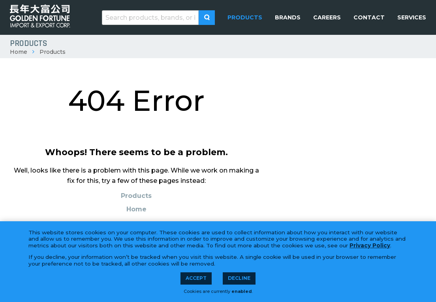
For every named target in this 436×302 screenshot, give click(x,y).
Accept (196, 278)
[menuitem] (244, 17)
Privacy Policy (370, 245)
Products (52, 51)
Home (18, 51)
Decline (239, 278)
